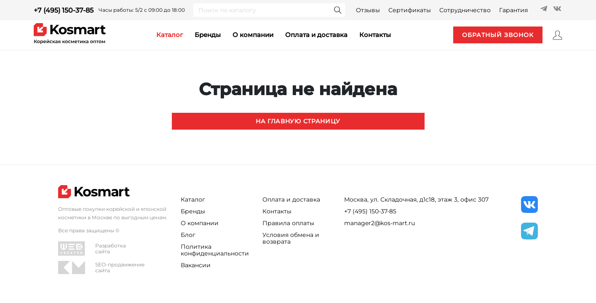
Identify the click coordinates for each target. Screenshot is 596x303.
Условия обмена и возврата (290, 238)
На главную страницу (298, 121)
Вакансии (196, 265)
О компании (253, 35)
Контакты (276, 211)
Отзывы (368, 10)
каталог (169, 35)
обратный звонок (498, 35)
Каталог (193, 199)
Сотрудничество (465, 10)
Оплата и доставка (316, 35)
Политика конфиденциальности (215, 250)
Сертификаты (409, 10)
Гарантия (513, 10)
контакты (375, 35)
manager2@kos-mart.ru (379, 223)
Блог (188, 234)
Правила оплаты (288, 223)
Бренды (208, 35)
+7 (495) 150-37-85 (64, 10)
